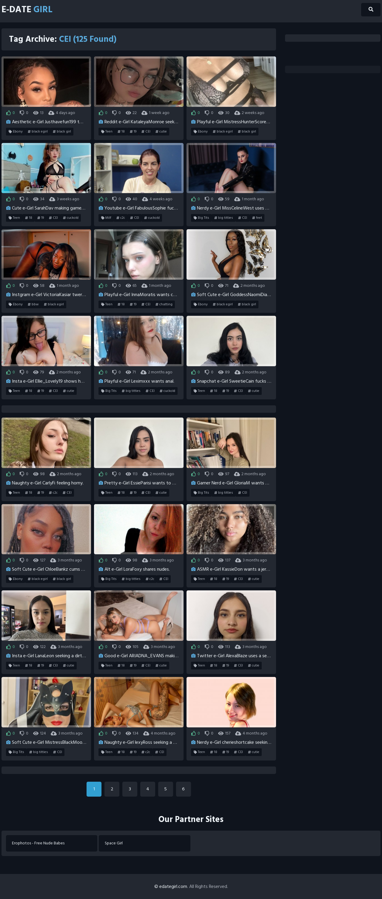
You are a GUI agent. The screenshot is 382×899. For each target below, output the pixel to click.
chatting (163, 304)
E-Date (27, 9)
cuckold (70, 218)
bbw (33, 304)
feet (257, 218)
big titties (223, 218)
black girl (62, 132)
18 (121, 132)
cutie (161, 132)
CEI (145, 132)
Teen (107, 132)
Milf (106, 218)
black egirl (38, 132)
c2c (120, 218)
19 (133, 132)
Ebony (16, 132)
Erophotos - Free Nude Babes (38, 843)
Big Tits (201, 218)
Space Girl (114, 843)
